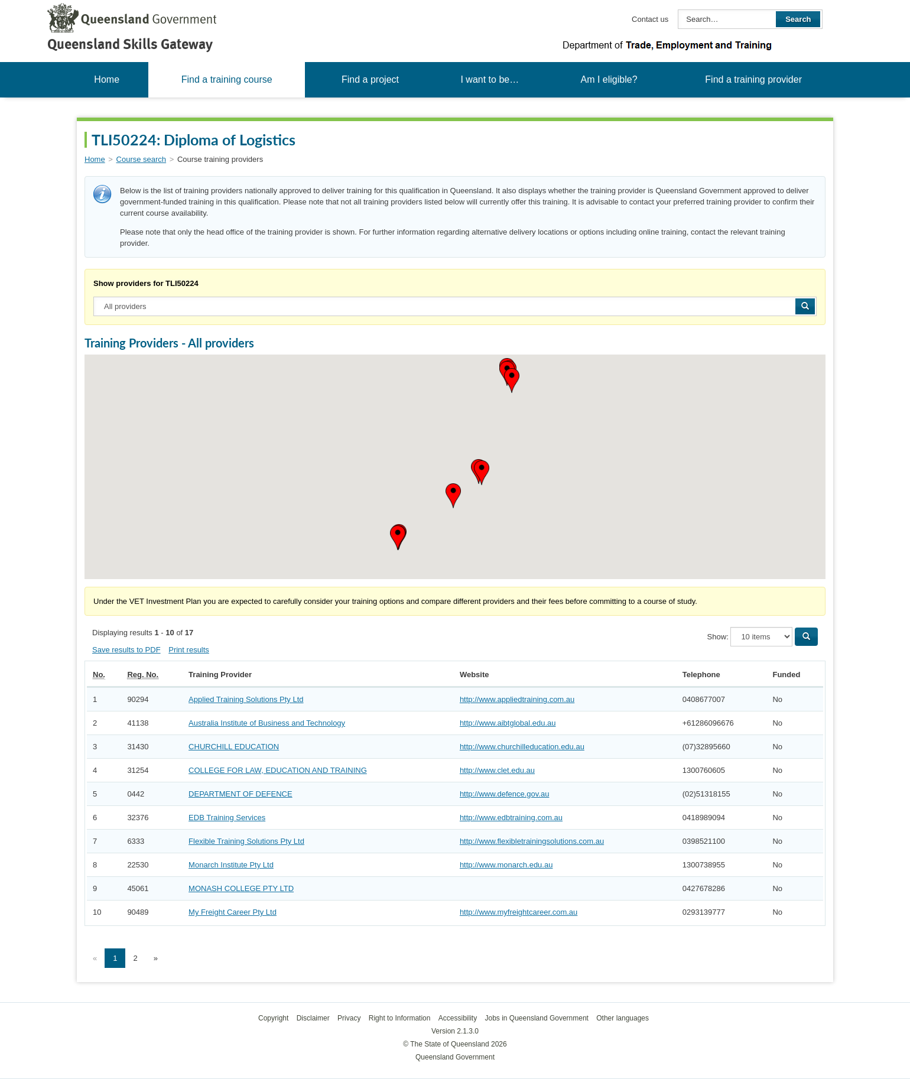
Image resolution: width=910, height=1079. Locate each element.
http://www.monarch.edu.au (506, 864)
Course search (141, 159)
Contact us (650, 19)
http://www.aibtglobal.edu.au (508, 723)
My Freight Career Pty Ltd (232, 912)
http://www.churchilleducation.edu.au (522, 746)
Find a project (370, 79)
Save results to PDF (126, 649)
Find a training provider (753, 79)
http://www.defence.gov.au (505, 793)
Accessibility (457, 1018)
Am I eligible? (608, 79)
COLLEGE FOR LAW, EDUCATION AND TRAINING (277, 770)
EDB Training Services (226, 817)
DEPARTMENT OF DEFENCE (240, 793)
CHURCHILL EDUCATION (233, 746)
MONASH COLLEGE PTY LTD (241, 888)
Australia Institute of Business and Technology (266, 723)
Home (106, 79)
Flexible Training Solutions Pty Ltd (246, 841)
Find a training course (226, 79)
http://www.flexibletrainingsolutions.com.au (532, 841)
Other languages (622, 1018)
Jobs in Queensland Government (537, 1018)
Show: (718, 636)
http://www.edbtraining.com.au (511, 817)
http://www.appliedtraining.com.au (517, 699)
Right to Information (400, 1018)
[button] (511, 380)
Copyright (273, 1018)
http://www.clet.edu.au (497, 770)
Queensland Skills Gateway (130, 44)
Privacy (348, 1018)
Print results (188, 649)
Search (798, 19)
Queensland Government (455, 1057)
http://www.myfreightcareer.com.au (518, 912)
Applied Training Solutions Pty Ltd (245, 699)
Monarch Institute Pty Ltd (231, 864)
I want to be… (489, 79)
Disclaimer (313, 1018)
